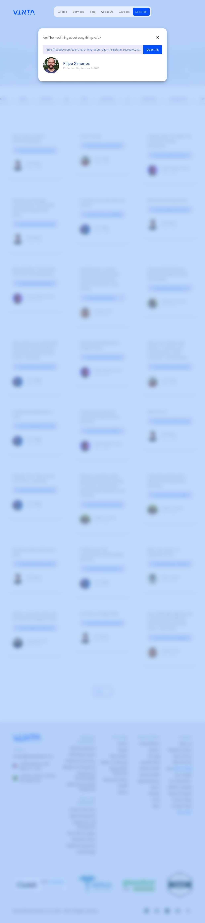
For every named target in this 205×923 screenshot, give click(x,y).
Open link (152, 49)
